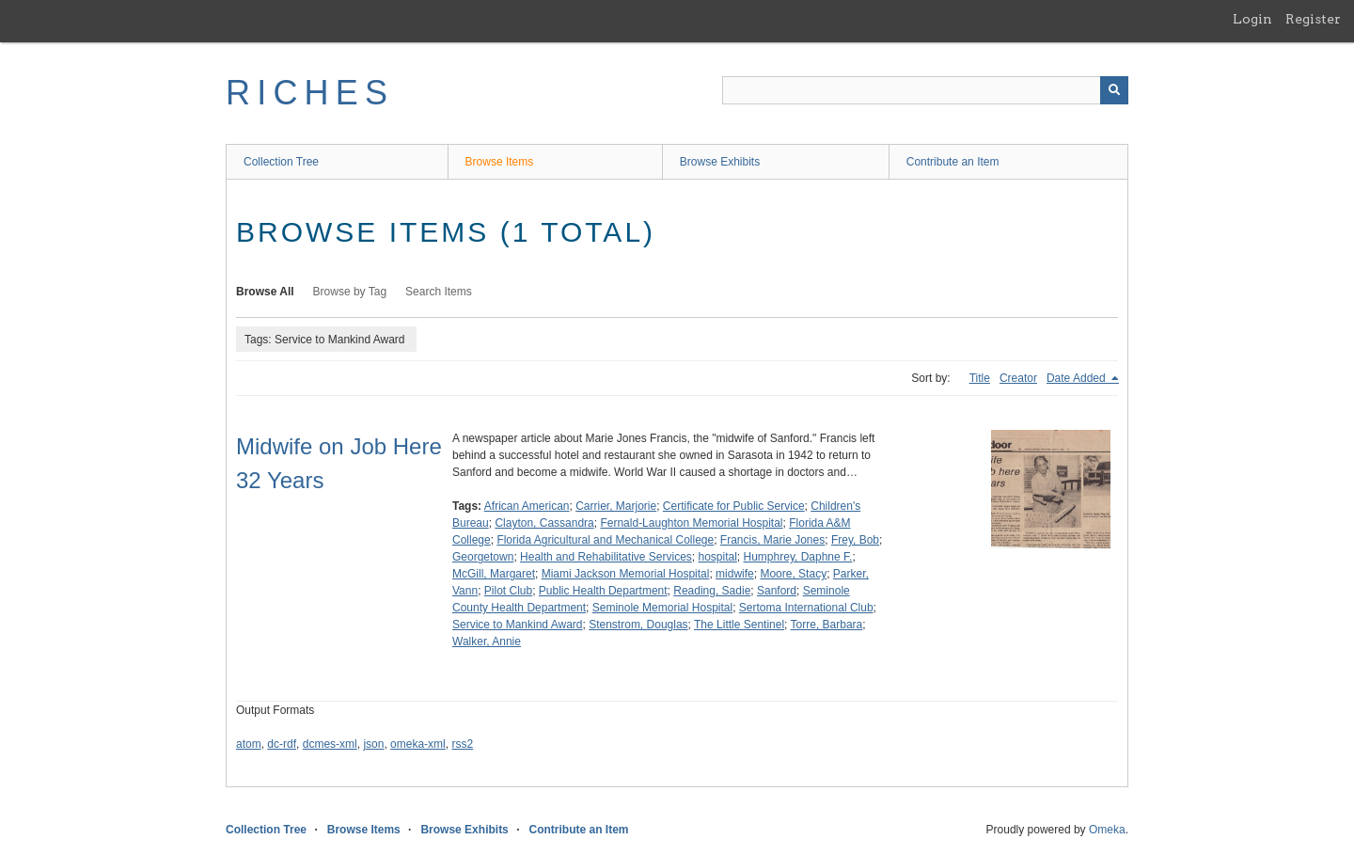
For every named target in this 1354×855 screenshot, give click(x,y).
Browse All (265, 291)
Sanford (776, 590)
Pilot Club (508, 590)
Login (1252, 18)
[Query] (925, 90)
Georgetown (482, 556)
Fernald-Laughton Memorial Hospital (691, 523)
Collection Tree (281, 161)
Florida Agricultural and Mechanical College (605, 539)
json (373, 744)
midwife (735, 573)
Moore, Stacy (793, 573)
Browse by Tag (350, 291)
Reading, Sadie (711, 590)
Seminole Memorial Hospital (662, 607)
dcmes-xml (330, 744)
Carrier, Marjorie (615, 506)
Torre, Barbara (827, 624)
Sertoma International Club (806, 607)
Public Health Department (603, 590)
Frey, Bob (855, 539)
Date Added (1078, 378)
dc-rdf (281, 744)
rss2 (462, 744)
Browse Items (499, 161)
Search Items (438, 291)
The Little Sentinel (739, 624)
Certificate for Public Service (734, 506)
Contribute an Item (953, 161)
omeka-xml (418, 744)
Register (1313, 18)
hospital (717, 556)
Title (979, 378)
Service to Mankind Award (517, 624)
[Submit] (1114, 90)
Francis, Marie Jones (772, 539)
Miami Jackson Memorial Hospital (626, 573)
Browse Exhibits (720, 161)
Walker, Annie (486, 641)
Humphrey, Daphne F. (798, 556)
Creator (1018, 378)
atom (248, 744)
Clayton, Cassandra (544, 523)
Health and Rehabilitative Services (606, 556)
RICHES (310, 92)
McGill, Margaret (493, 573)
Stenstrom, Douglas (638, 624)
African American (527, 506)
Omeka (1107, 829)
